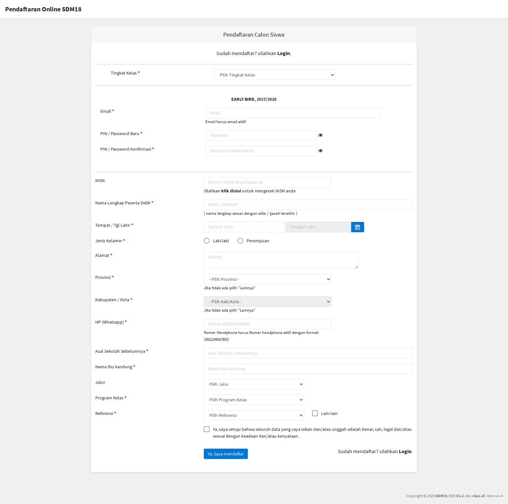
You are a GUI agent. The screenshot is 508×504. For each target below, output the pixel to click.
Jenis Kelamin (108, 241)
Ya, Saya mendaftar (226, 454)
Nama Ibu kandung (113, 367)
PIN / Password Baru (119, 133)
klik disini (231, 191)
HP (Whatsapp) (109, 322)
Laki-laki (217, 240)
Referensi (104, 413)
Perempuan (254, 240)
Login (283, 53)
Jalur (100, 382)
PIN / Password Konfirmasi (125, 149)
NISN (100, 180)
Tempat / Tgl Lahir (112, 225)
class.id (478, 495)
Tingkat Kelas (124, 73)
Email (105, 111)
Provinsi (103, 277)
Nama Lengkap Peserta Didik (122, 203)
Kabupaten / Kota (112, 300)
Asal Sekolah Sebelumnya (120, 351)
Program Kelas (109, 398)
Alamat (102, 255)
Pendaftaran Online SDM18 (43, 9)
